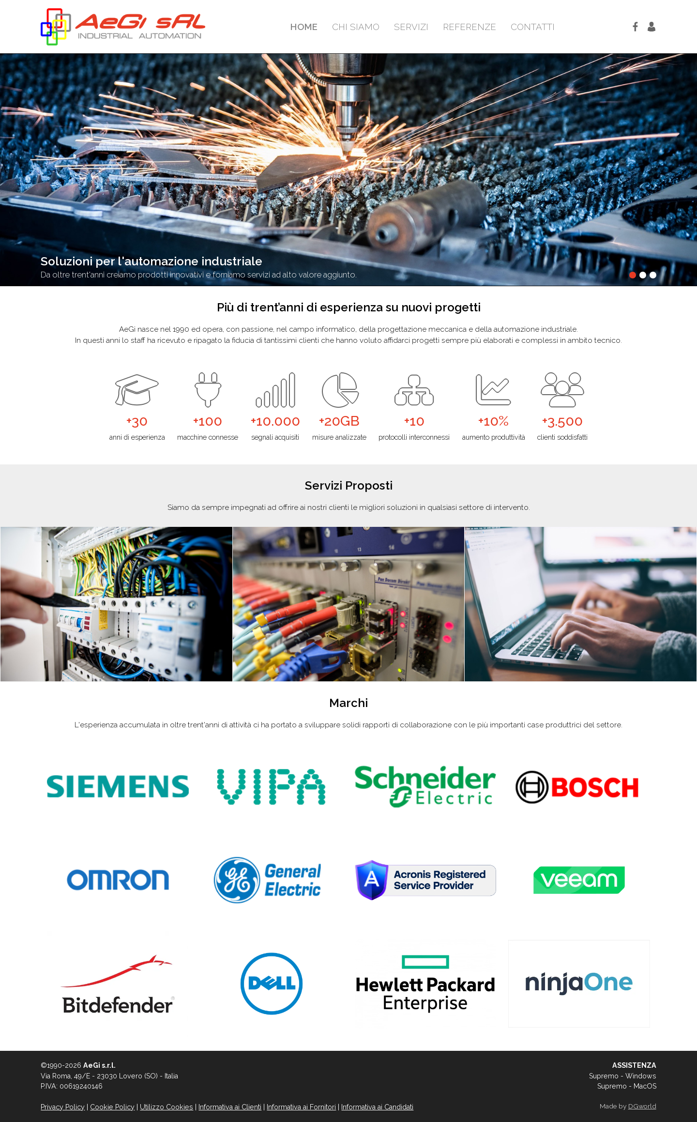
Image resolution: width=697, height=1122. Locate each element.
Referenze (469, 26)
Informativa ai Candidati (377, 1107)
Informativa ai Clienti (229, 1107)
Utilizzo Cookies (166, 1107)
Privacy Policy (63, 1107)
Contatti (533, 26)
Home (304, 26)
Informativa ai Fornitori (301, 1107)
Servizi (411, 26)
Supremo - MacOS (626, 1086)
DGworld (642, 1106)
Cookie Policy (112, 1107)
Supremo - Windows (622, 1076)
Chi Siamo (355, 26)
